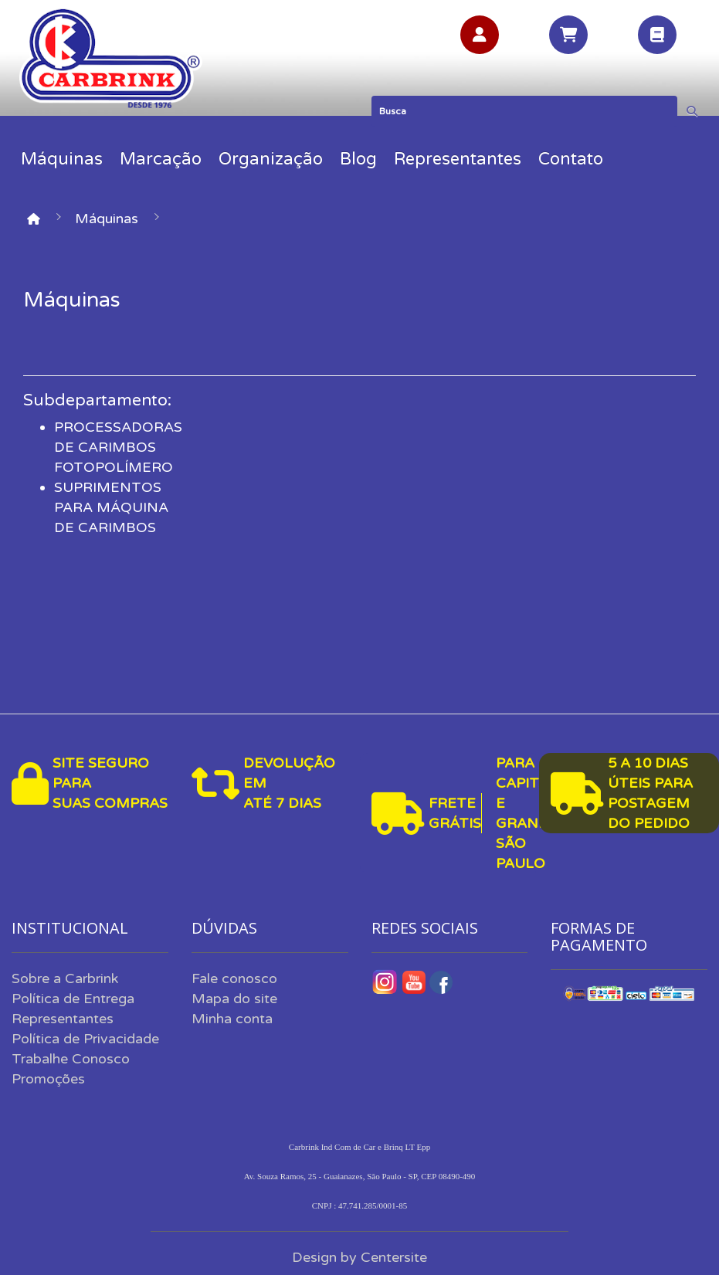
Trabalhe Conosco (71, 1058)
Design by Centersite (359, 1257)
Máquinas (62, 159)
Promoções (48, 1078)
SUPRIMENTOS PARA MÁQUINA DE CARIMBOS (111, 507)
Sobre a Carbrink (65, 978)
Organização (271, 159)
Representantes (457, 159)
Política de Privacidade (85, 1038)
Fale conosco (234, 978)
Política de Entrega (73, 998)
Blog (358, 159)
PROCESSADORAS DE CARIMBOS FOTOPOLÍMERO (118, 447)
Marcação (161, 159)
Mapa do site (234, 998)
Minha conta (232, 1018)
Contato (570, 159)
